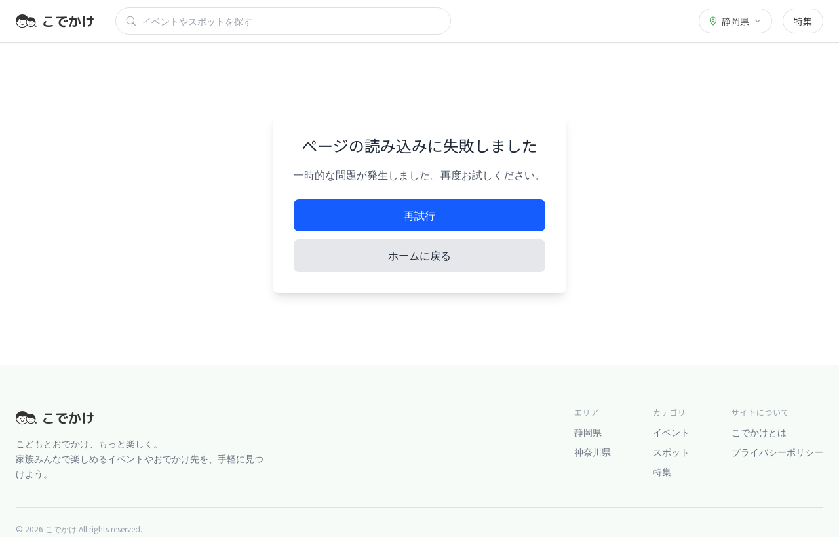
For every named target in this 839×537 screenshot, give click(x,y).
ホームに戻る (419, 255)
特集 (803, 21)
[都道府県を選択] (735, 21)
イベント (671, 432)
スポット (671, 451)
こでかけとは (759, 432)
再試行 (419, 215)
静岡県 (588, 432)
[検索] (291, 21)
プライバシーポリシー (777, 451)
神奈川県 (592, 451)
